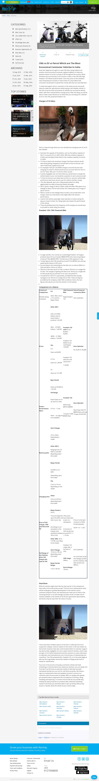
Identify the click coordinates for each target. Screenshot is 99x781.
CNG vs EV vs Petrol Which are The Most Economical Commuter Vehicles (61, 46)
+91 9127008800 (51, 769)
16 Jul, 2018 (16, 75)
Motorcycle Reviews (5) (22, 46)
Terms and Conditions (16, 768)
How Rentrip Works (15, 763)
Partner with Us (31, 761)
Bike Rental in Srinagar (61, 716)
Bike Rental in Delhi (45, 706)
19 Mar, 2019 (28, 75)
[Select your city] (93, 2)
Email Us (49, 760)
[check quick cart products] (86, 2)
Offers (52, 2)
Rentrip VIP (24, 2)
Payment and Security (16, 766)
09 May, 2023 (28, 82)
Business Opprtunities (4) (23, 49)
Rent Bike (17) (20, 53)
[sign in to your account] (79, 2)
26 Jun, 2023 (16, 86)
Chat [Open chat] (94, 777)
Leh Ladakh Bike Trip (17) (23, 36)
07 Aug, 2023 (28, 86)
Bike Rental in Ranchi (45, 715)
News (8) (18, 56)
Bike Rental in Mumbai (78, 712)
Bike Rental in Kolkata (78, 707)
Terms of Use (31, 763)
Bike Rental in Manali (63, 711)
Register (47, 737)
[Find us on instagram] (87, 759)
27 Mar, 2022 (28, 72)
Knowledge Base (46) (22, 42)
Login (40, 737)
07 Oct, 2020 (16, 79)
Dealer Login (80, 748)
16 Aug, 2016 (16, 72)
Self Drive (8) (19, 63)
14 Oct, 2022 (16, 82)
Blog (31, 2)
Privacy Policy (14, 770)
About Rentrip (14, 758)
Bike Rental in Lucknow (43, 712)
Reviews (57, 2)
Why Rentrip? (13, 761)
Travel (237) (19, 59)
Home (90, 10)
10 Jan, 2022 (28, 79)
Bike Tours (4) (20, 32)
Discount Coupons (32, 768)
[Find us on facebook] (79, 759)
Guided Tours (38, 2)
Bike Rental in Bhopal (61, 703)
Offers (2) (18, 39)
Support (29, 770)
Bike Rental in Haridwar (61, 707)
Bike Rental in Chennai (78, 703)
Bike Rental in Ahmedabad (43, 703)
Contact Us (46, 2)
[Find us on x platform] (83, 759)
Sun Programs (85, 779)
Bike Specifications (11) (23, 29)
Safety (28, 766)
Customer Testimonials (33, 758)
